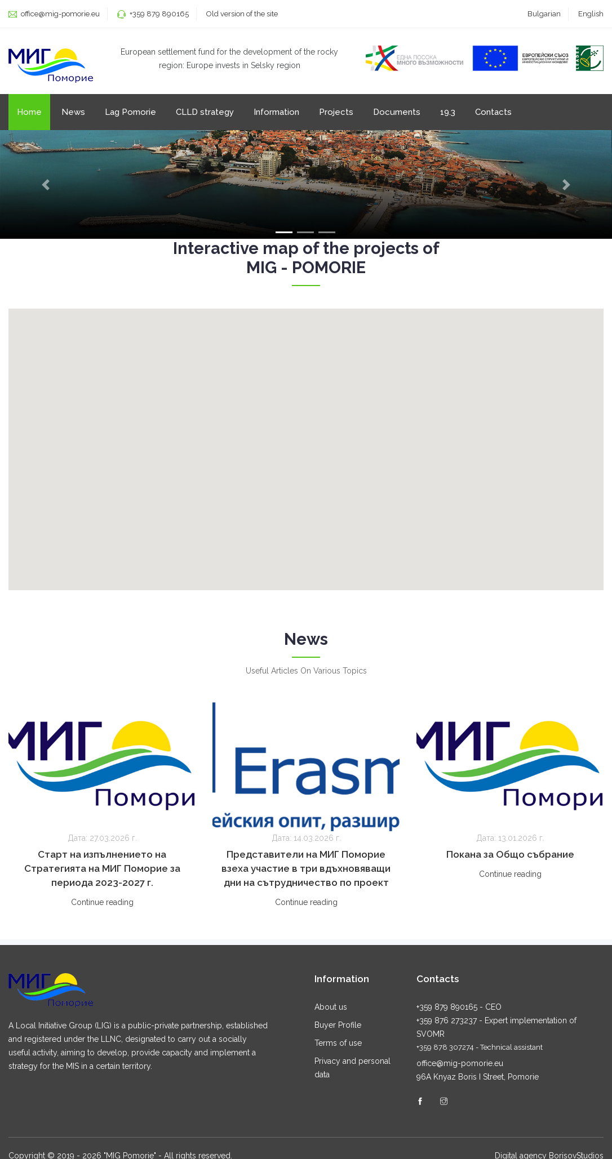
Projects (336, 114)
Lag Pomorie (130, 114)
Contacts (493, 114)
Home (29, 114)
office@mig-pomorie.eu (59, 14)
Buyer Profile (337, 1026)
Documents (396, 114)
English (591, 14)
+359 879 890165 (159, 14)
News (73, 114)
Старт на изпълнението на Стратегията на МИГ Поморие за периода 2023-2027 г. (102, 871)
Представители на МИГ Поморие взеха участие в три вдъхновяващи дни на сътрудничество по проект (306, 871)
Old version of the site (242, 14)
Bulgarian (544, 14)
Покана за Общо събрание (510, 857)
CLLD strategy (205, 114)
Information (276, 114)
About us (330, 1008)
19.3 (447, 114)
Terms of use (338, 1044)
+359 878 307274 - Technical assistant (479, 1049)
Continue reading (102, 905)
